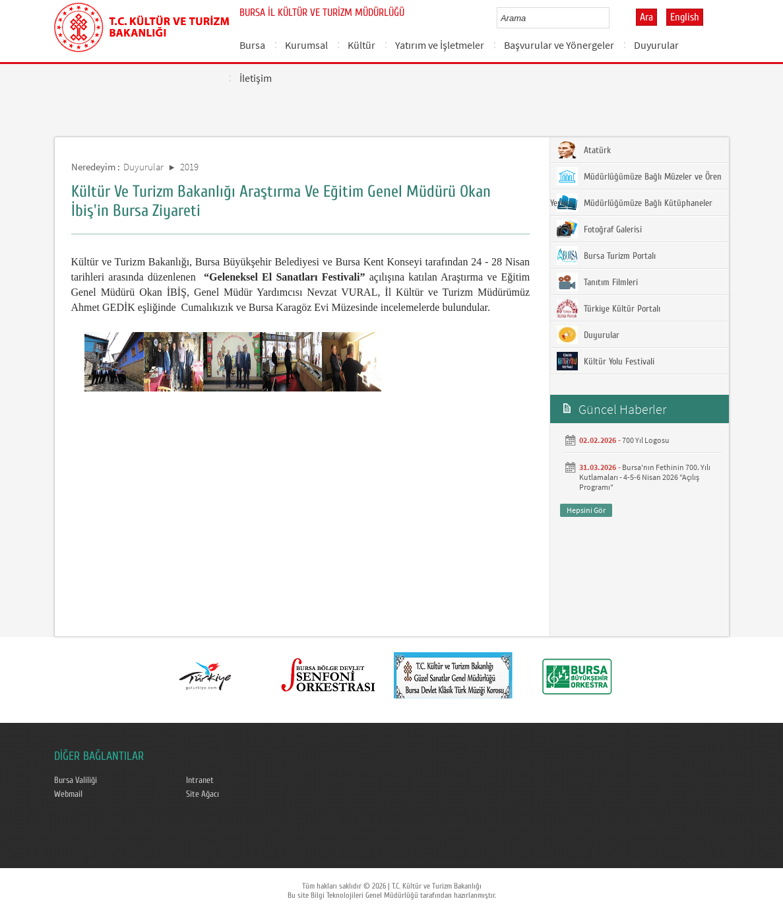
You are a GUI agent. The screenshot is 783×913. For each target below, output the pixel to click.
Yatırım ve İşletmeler (439, 44)
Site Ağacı (202, 794)
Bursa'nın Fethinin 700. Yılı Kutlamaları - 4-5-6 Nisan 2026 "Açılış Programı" (644, 477)
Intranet (200, 780)
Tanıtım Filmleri (597, 282)
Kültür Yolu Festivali (605, 361)
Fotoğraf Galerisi (599, 229)
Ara (646, 17)
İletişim (255, 78)
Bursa (252, 44)
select (613, 18)
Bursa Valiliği (75, 780)
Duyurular (656, 44)
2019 (189, 166)
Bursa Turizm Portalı (606, 255)
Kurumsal (306, 44)
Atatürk (584, 150)
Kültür (361, 44)
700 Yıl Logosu (646, 440)
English (684, 17)
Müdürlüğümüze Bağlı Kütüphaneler (634, 202)
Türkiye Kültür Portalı (608, 308)
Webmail (68, 794)
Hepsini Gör (586, 510)
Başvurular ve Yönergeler (559, 44)
